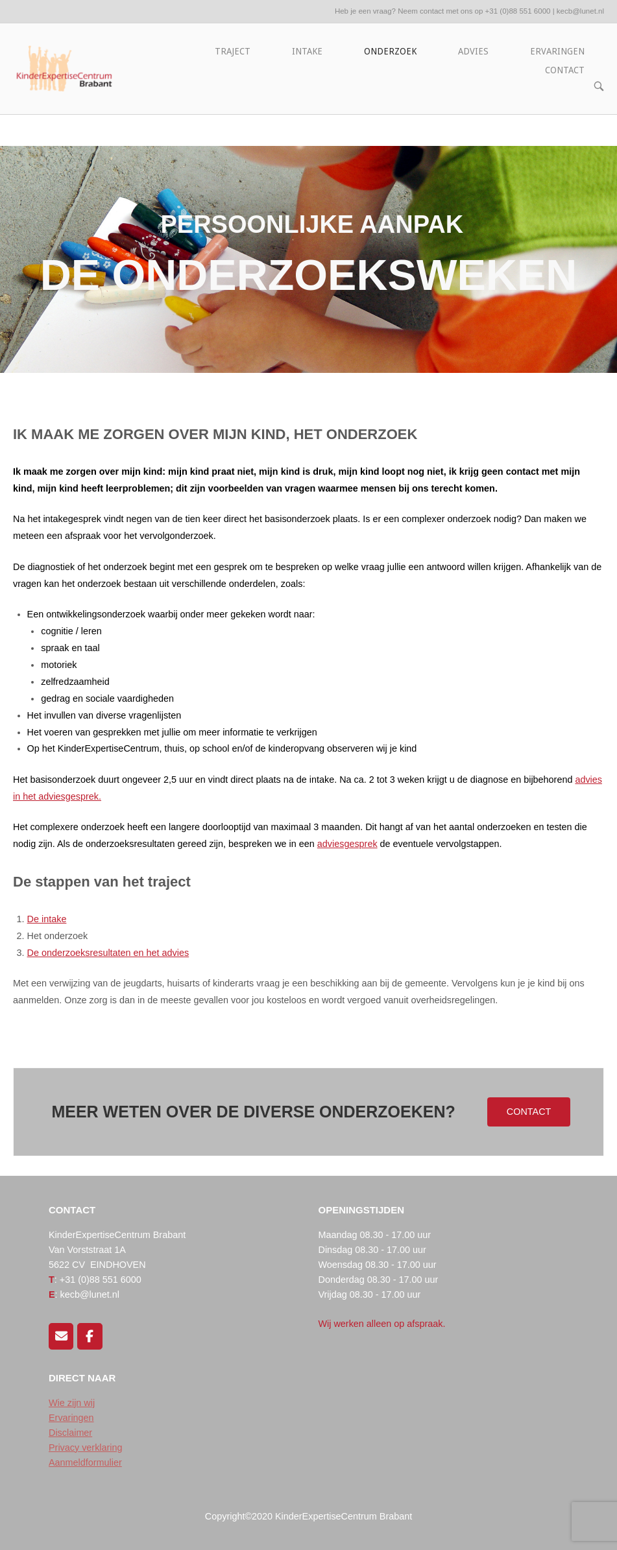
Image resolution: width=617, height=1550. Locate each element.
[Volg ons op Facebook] (89, 1336)
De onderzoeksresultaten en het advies (108, 953)
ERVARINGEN (557, 51)
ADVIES (473, 51)
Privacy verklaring (86, 1447)
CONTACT (565, 70)
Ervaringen (71, 1418)
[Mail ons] (61, 1336)
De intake (47, 919)
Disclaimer (70, 1432)
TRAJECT (232, 51)
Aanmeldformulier (85, 1462)
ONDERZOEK (390, 51)
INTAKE (307, 51)
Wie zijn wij (72, 1403)
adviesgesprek (347, 844)
